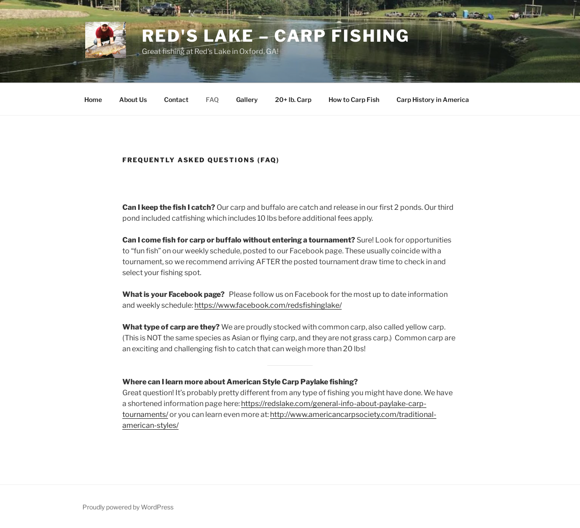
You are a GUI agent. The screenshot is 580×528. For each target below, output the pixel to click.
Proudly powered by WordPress (128, 507)
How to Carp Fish (354, 99)
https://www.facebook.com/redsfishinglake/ (268, 305)
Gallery (247, 99)
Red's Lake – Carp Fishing (276, 36)
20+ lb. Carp (293, 99)
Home (93, 99)
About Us (133, 99)
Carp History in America (432, 99)
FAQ (212, 99)
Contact (176, 99)
